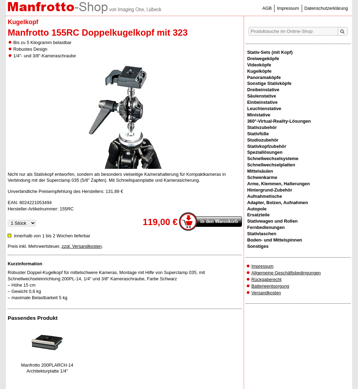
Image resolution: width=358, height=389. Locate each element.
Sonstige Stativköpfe (269, 83)
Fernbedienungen (266, 227)
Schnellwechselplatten (271, 164)
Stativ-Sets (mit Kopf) (270, 52)
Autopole (256, 208)
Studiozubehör (263, 140)
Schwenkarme (262, 177)
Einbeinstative (262, 102)
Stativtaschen (261, 233)
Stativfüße (258, 133)
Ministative (258, 114)
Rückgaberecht (266, 279)
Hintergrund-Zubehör (269, 190)
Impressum (288, 8)
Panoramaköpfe (264, 77)
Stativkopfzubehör (266, 146)
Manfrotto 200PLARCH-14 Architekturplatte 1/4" (47, 368)
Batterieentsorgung (270, 286)
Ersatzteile (258, 214)
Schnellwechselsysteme (273, 158)
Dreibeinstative (263, 89)
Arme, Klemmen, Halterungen (278, 183)
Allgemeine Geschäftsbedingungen (286, 272)
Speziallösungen (264, 152)
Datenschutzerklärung (326, 8)
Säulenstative (261, 96)
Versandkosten (266, 292)
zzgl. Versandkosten (82, 246)
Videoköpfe (259, 64)
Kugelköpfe (259, 71)
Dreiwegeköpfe (263, 58)
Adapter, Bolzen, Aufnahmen (277, 202)
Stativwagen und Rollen (272, 221)
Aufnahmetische (264, 196)
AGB (267, 8)
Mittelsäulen (260, 171)
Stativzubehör (262, 127)
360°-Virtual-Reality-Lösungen (279, 121)
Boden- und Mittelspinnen (274, 240)
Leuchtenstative (264, 108)
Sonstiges (257, 246)
